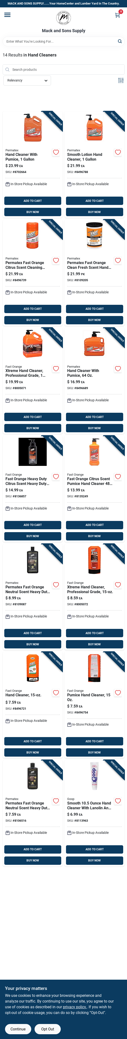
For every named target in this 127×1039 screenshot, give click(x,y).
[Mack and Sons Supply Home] (63, 18)
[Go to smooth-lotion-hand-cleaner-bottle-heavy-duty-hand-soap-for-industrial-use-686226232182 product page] (94, 164)
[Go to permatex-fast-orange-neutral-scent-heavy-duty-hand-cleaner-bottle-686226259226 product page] (33, 597)
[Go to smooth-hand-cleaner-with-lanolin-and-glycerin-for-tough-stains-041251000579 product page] (94, 813)
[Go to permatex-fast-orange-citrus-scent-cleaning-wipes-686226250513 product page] (33, 272)
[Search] (120, 41)
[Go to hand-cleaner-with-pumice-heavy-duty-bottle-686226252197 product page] (33, 164)
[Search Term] (64, 41)
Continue (17, 1029)
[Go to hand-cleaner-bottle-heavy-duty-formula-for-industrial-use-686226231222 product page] (33, 705)
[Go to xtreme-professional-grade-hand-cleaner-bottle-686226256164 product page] (94, 597)
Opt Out (47, 1029)
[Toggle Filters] (121, 80)
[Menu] (7, 15)
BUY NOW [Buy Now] (32, 212)
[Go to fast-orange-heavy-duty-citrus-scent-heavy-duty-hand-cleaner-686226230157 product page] (33, 489)
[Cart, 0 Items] (117, 15)
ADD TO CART (33, 201)
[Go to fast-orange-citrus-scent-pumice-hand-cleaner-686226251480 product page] (94, 489)
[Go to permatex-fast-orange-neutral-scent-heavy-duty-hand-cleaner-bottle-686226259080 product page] (33, 813)
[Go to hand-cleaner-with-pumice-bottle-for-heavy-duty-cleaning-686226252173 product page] (94, 381)
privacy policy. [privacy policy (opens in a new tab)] (75, 1007)
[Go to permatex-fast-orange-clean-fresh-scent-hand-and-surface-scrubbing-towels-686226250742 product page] (94, 272)
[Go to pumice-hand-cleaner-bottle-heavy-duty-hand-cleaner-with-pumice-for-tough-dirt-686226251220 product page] (94, 705)
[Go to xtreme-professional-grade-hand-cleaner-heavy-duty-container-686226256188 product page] (33, 381)
